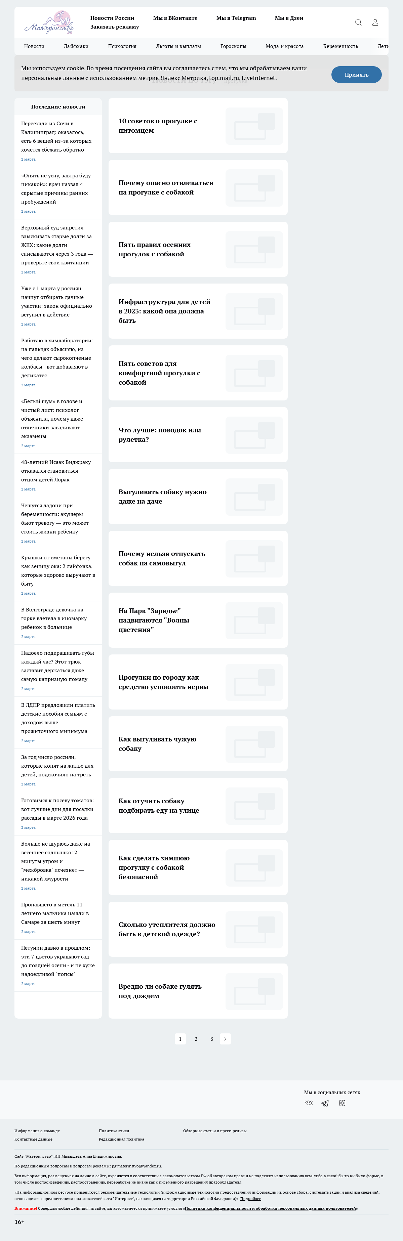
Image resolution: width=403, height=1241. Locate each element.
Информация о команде (37, 1130)
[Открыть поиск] (358, 22)
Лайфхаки (76, 46)
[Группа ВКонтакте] (308, 1103)
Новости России (112, 17)
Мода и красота (285, 46)
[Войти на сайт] (375, 22)
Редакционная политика (121, 1139)
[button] (225, 1038)
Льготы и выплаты (178, 46)
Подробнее (250, 1198)
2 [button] (196, 1038)
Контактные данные (33, 1139)
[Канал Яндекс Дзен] (342, 1103)
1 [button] (180, 1038)
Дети (384, 46)
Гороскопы (233, 46)
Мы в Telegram (236, 17)
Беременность (340, 46)
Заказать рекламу (114, 26)
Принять (357, 74)
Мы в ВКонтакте (175, 17)
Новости (34, 46)
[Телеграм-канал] (325, 1103)
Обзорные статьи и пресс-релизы (215, 1130)
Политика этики (114, 1130)
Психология (122, 46)
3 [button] (211, 1038)
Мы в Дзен (289, 17)
